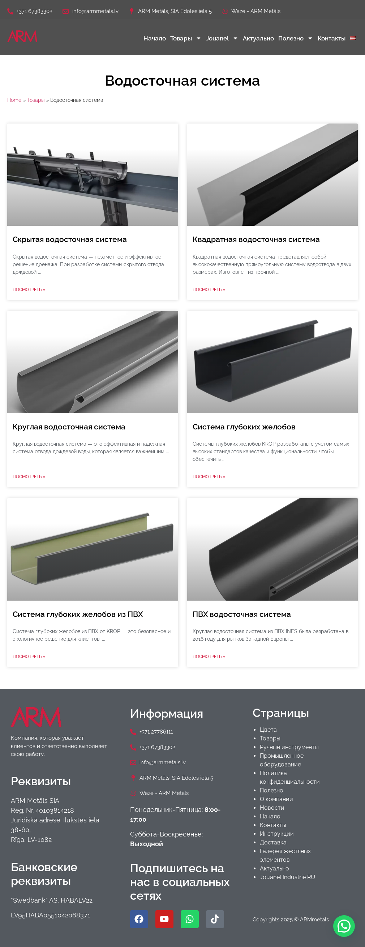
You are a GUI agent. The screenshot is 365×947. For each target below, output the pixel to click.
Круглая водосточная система (69, 426)
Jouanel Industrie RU (287, 877)
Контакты (331, 38)
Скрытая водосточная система (70, 239)
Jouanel (222, 38)
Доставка (273, 842)
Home (14, 100)
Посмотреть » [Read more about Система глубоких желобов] (209, 476)
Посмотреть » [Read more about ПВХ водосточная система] (209, 656)
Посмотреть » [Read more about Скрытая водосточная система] (29, 289)
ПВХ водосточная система (242, 614)
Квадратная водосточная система (256, 239)
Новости (272, 807)
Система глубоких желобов (244, 426)
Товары (186, 38)
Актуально (258, 38)
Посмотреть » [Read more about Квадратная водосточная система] (209, 289)
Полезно (295, 38)
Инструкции (277, 833)
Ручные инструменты (289, 747)
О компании (276, 799)
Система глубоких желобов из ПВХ (78, 614)
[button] (344, 926)
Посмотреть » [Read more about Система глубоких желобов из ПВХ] (29, 656)
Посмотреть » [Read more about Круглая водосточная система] (29, 476)
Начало (154, 38)
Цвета (268, 729)
